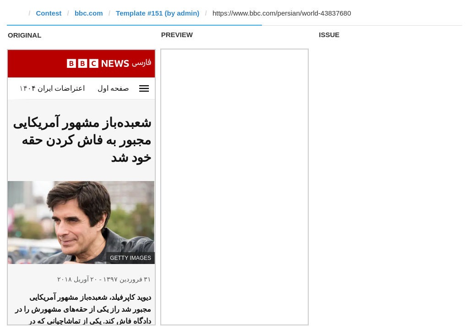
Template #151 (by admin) (157, 13)
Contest (49, 13)
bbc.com (89, 13)
